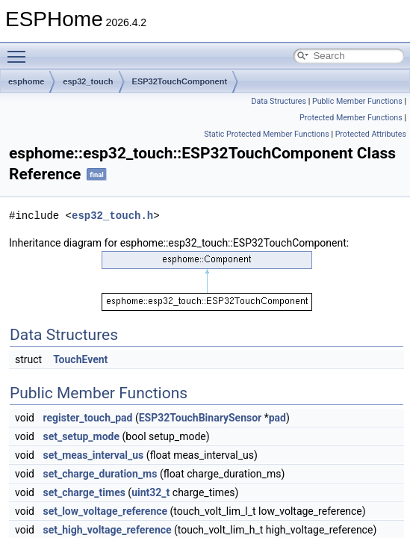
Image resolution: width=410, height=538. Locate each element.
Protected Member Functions (351, 118)
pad (277, 418)
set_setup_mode (81, 436)
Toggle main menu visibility (20, 50)
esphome (26, 81)
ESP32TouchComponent (180, 81)
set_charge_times (84, 492)
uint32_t (150, 492)
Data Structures (278, 101)
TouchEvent (80, 359)
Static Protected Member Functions (266, 134)
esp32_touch (88, 81)
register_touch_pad (87, 418)
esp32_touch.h (112, 215)
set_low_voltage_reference (105, 511)
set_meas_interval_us (93, 455)
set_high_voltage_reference (107, 530)
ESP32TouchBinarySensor (200, 418)
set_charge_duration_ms (100, 474)
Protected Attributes (370, 134)
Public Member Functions (357, 101)
